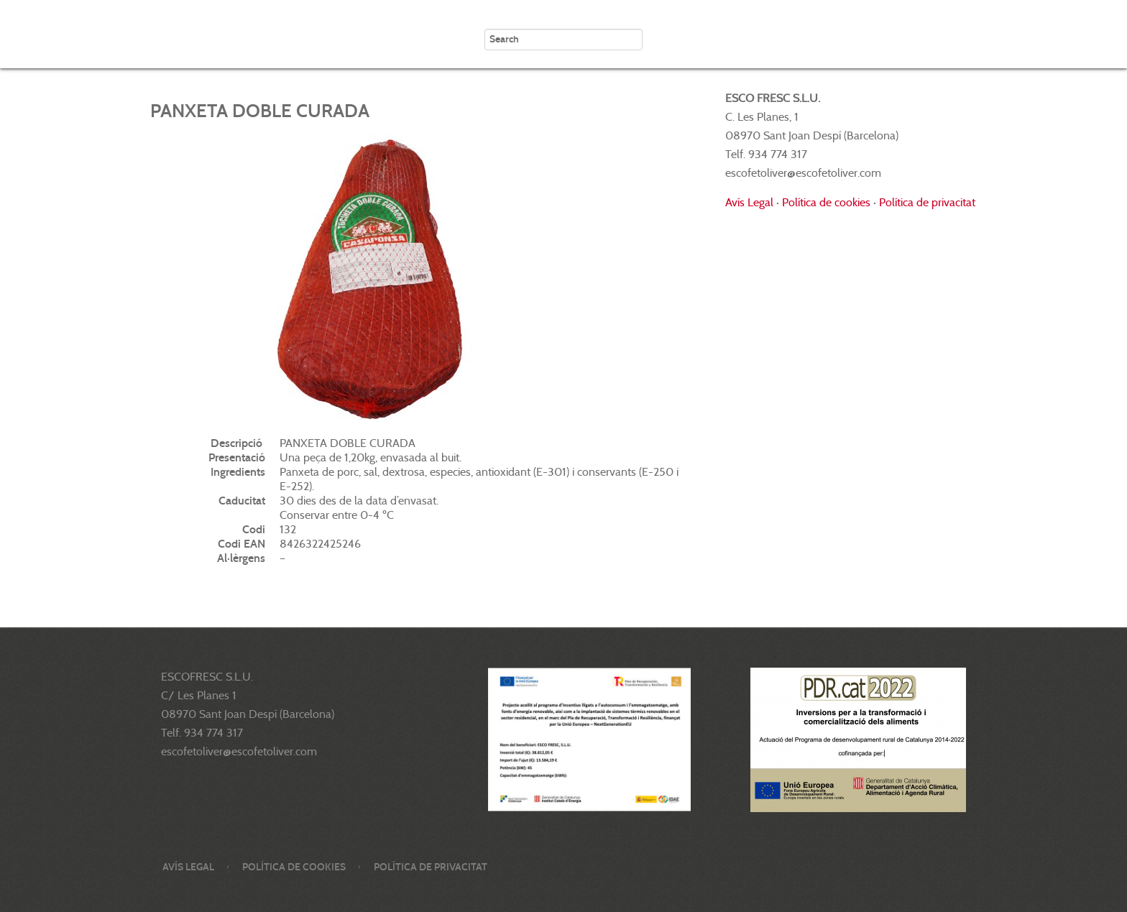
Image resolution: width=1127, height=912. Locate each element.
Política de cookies (826, 202)
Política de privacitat (927, 202)
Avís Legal (749, 202)
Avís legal (188, 867)
